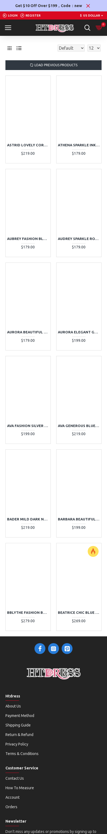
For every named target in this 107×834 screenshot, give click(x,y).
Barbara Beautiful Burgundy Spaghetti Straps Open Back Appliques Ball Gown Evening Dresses (79, 519)
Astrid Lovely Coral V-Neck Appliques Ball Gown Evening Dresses (28, 145)
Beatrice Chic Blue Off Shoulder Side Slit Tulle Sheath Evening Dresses (79, 612)
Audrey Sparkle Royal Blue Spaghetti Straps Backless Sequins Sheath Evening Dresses (79, 239)
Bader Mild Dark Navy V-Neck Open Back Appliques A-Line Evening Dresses (28, 519)
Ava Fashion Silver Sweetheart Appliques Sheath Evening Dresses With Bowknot (28, 426)
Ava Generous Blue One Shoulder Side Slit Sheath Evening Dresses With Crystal (79, 426)
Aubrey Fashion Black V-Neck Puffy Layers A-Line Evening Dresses (28, 239)
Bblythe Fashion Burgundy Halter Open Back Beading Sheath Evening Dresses (28, 612)
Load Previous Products (55, 65)
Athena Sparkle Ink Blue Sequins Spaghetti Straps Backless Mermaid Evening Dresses (79, 145)
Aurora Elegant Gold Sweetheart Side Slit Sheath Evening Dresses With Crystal (79, 332)
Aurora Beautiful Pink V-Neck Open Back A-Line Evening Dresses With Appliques (28, 332)
